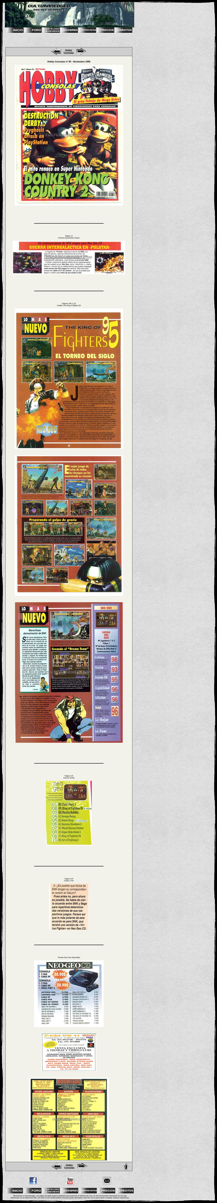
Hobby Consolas (69, 51)
